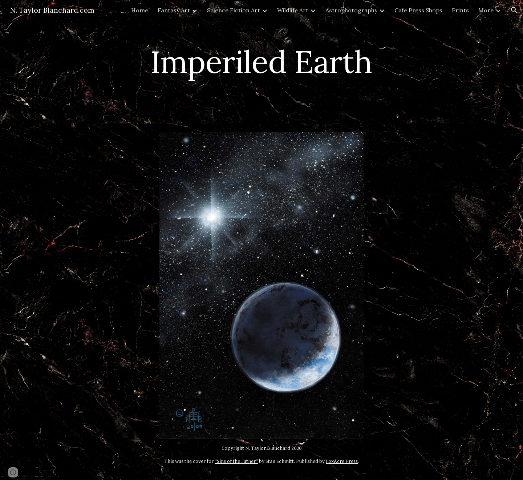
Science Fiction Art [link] (233, 10)
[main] (261, 61)
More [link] (486, 10)
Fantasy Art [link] (174, 10)
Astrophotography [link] (351, 10)
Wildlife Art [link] (292, 10)
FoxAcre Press (342, 461)
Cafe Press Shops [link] (418, 10)
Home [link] (139, 10)
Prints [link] (460, 10)
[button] (514, 10)
